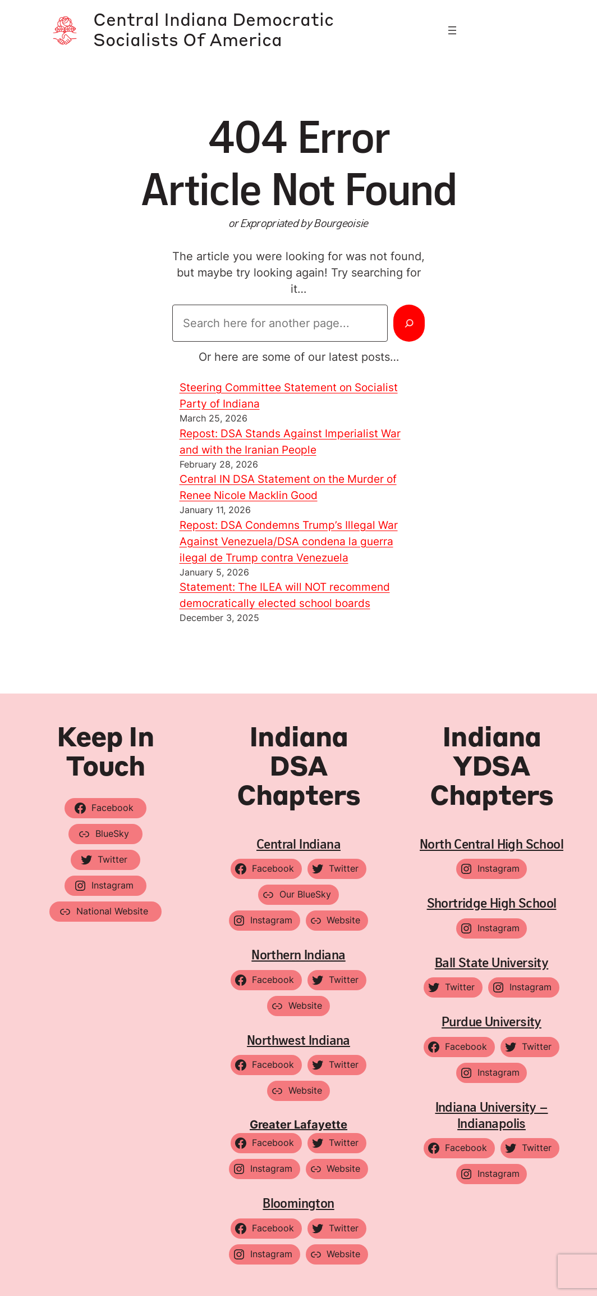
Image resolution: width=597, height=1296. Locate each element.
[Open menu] (452, 30)
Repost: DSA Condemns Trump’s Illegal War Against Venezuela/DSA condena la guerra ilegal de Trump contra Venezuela (294, 542)
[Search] (409, 323)
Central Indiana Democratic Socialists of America (231, 30)
